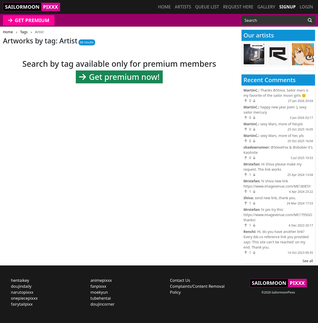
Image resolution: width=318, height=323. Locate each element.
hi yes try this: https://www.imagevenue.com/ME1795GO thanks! (277, 214)
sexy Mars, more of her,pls (281, 124)
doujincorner (102, 304)
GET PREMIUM (28, 20)
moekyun (99, 292)
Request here (238, 7)
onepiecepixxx (24, 298)
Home (164, 7)
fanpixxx (98, 286)
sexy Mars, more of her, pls (282, 135)
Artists (183, 7)
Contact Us (180, 280)
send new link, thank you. (275, 197)
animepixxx (101, 280)
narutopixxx (22, 292)
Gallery (266, 7)
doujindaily (21, 286)
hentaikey (20, 280)
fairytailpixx (22, 304)
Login (306, 7)
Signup (287, 7)
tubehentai (100, 298)
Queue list (207, 7)
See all (308, 260)
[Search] (310, 20)
